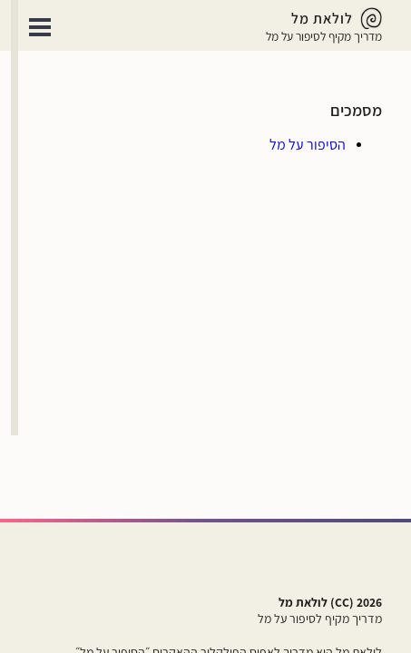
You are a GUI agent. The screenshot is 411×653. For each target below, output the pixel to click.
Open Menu (40, 27)
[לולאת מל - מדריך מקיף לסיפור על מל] (324, 18)
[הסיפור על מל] (307, 144)
